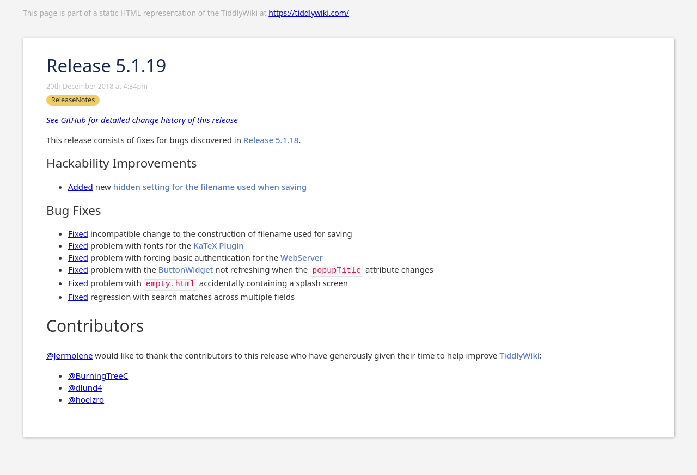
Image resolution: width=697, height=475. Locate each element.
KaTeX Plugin (218, 245)
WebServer (301, 257)
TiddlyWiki (519, 355)
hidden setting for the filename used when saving (210, 186)
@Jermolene (69, 355)
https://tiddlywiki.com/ (308, 13)
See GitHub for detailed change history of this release (142, 119)
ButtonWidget (185, 269)
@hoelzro (86, 399)
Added (80, 186)
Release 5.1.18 (271, 139)
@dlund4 (85, 387)
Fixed (78, 233)
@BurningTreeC (98, 375)
